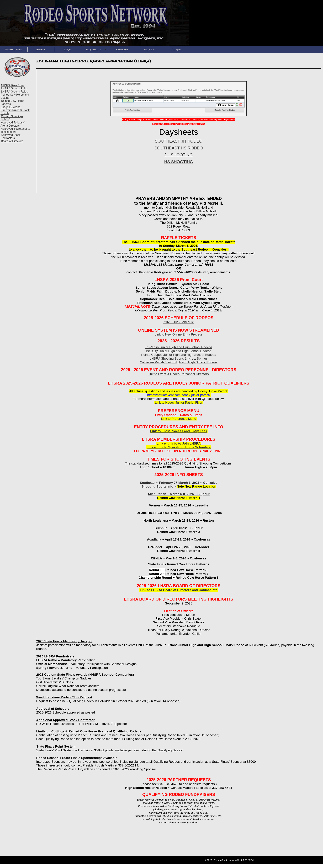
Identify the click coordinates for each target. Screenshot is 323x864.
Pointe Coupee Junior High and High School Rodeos (178, 355)
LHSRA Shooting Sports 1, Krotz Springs (179, 358)
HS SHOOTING (178, 161)
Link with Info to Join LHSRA (179, 443)
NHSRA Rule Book (12, 85)
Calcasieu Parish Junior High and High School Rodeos (178, 362)
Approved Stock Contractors (10, 136)
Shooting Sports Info (157, 486)
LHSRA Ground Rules (14, 88)
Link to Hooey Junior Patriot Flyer (178, 402)
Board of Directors (12, 141)
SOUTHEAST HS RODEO (179, 148)
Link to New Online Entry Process (179, 334)
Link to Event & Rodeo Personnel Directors (179, 374)
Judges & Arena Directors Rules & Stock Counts (15, 110)
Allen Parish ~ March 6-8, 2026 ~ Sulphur (179, 494)
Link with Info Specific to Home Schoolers (179, 447)
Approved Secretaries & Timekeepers (15, 130)
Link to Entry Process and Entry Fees (178, 431)
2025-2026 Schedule (178, 322)
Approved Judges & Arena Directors (13, 124)
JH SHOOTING (179, 155)
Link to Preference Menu (178, 418)
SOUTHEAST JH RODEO (179, 141)
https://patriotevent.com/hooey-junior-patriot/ (178, 395)
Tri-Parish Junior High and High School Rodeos (178, 347)
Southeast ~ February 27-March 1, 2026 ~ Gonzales (178, 482)
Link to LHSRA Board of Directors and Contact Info (178, 590)
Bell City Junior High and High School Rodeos (178, 351)
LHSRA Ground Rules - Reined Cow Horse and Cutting (15, 94)
